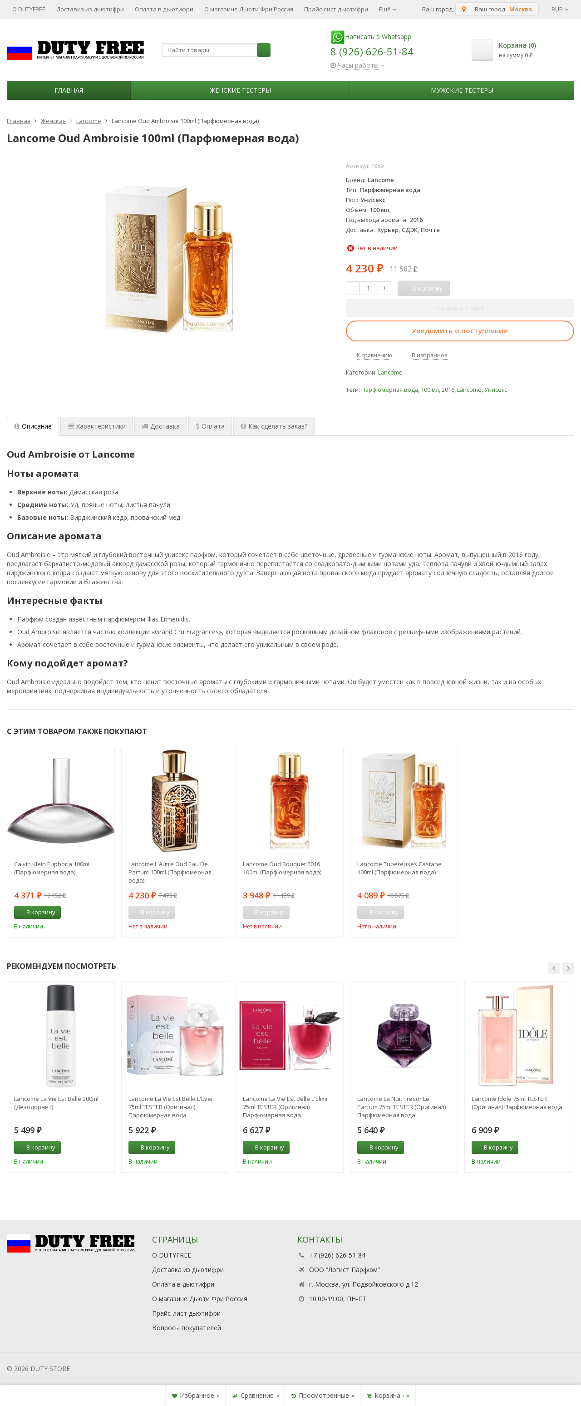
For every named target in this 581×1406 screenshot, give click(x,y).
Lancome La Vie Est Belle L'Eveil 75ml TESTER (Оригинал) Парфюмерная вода (171, 1107)
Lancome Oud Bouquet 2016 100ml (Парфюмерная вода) (282, 868)
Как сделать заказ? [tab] (274, 426)
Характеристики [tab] (97, 426)
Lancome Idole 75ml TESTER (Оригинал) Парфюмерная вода (517, 1103)
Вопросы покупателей (186, 1327)
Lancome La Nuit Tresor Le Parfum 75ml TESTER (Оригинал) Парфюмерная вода (401, 1107)
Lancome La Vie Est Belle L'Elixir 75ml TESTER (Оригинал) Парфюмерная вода (285, 1107)
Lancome (390, 372)
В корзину (35, 912)
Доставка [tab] (161, 426)
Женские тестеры (240, 90)
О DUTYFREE (28, 9)
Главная (68, 90)
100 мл (430, 390)
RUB (560, 9)
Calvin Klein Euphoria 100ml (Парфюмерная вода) (51, 868)
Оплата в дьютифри (164, 9)
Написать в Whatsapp (370, 36)
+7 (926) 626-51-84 (337, 1255)
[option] (61, 842)
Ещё (388, 9)
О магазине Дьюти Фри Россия (248, 9)
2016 (448, 390)
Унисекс (495, 390)
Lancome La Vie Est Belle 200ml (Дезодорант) (56, 1103)
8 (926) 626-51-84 (372, 51)
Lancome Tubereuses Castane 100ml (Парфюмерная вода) (399, 868)
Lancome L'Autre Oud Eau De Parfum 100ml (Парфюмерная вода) (170, 872)
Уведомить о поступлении (460, 330)
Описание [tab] (33, 426)
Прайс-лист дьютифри (336, 9)
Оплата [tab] (210, 426)
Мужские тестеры (462, 90)
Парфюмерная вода (389, 390)
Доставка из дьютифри (90, 9)
